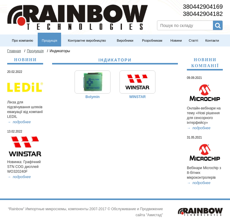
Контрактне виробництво (87, 40)
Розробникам (152, 40)
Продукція (49, 40)
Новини (176, 40)
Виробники (125, 40)
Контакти (212, 40)
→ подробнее (199, 128)
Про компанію (22, 40)
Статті (193, 40)
